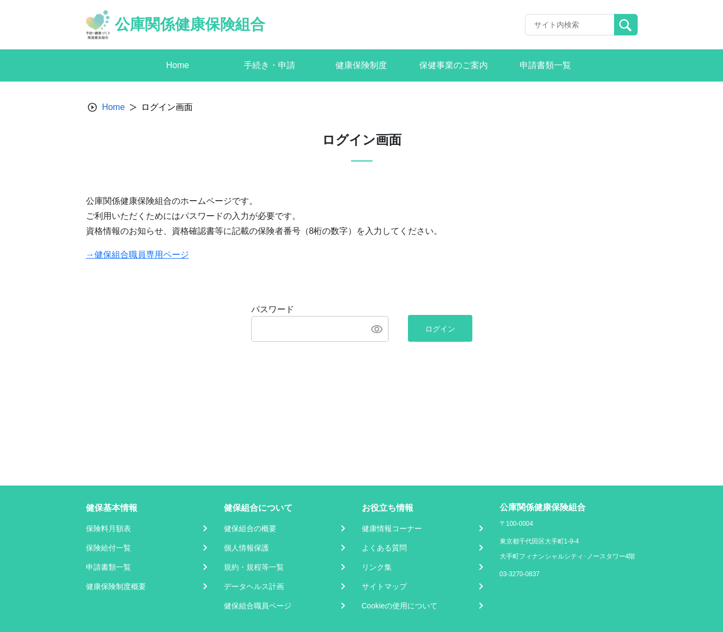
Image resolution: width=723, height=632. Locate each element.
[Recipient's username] (570, 24)
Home (113, 107)
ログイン (440, 329)
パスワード (272, 309)
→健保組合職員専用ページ (137, 254)
